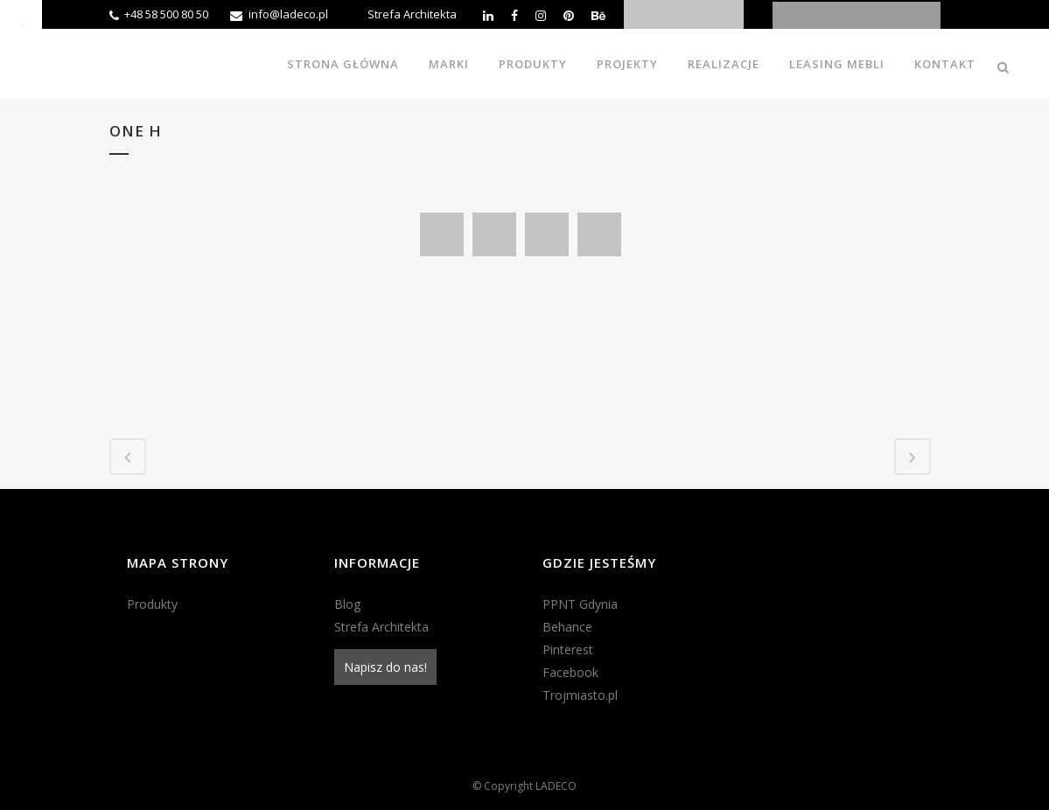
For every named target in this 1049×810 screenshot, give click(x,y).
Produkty (152, 604)
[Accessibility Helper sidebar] (21, 21)
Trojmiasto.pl (580, 695)
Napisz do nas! (385, 667)
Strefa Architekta (412, 14)
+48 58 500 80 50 (166, 14)
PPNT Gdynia (580, 604)
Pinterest (567, 649)
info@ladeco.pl (288, 14)
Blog (347, 604)
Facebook (570, 672)
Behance (567, 626)
